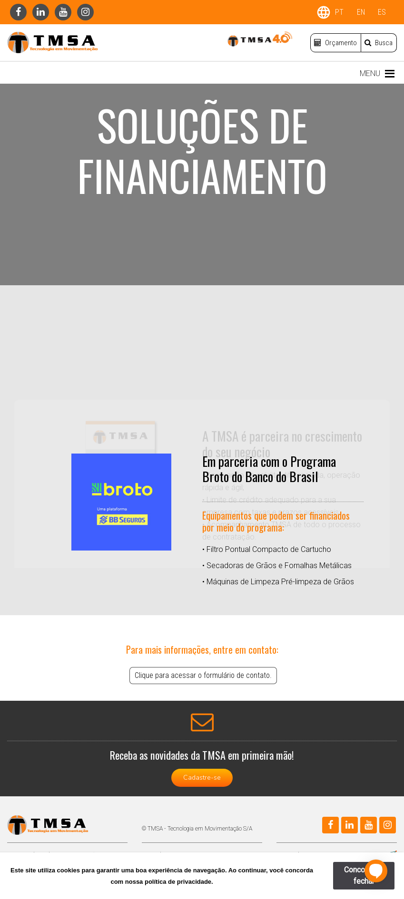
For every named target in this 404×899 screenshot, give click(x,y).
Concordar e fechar (364, 875)
